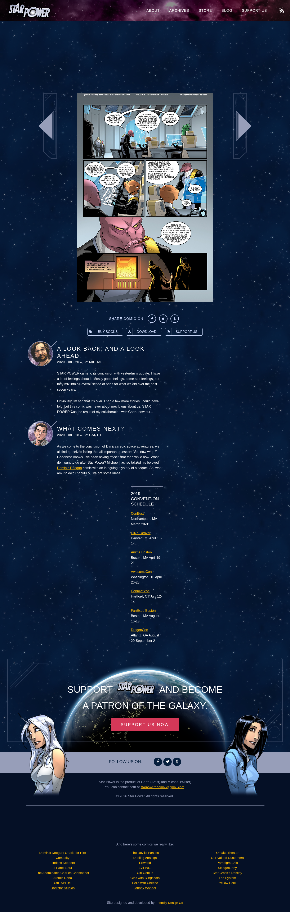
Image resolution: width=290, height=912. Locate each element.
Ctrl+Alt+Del (63, 883)
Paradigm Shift (227, 863)
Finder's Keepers (62, 863)
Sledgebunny (227, 868)
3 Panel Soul (62, 868)
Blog (227, 11)
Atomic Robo (62, 878)
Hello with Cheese (145, 883)
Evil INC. (144, 868)
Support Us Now (145, 724)
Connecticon (140, 591)
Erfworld (145, 863)
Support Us (254, 11)
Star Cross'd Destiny (227, 873)
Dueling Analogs (145, 858)
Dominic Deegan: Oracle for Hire (63, 853)
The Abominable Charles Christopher (62, 873)
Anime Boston (141, 552)
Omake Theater (227, 853)
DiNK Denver (140, 533)
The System (227, 878)
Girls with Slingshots (145, 878)
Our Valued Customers (227, 858)
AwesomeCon (141, 571)
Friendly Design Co (169, 903)
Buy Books (103, 331)
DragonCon (139, 630)
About (153, 11)
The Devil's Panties (145, 853)
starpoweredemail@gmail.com (162, 787)
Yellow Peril (227, 883)
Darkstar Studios (62, 888)
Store (205, 11)
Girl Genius (145, 873)
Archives (179, 11)
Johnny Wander (145, 888)
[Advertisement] (145, 54)
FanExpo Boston (143, 610)
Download (141, 331)
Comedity (62, 858)
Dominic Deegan (69, 468)
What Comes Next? (90, 429)
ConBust (137, 513)
